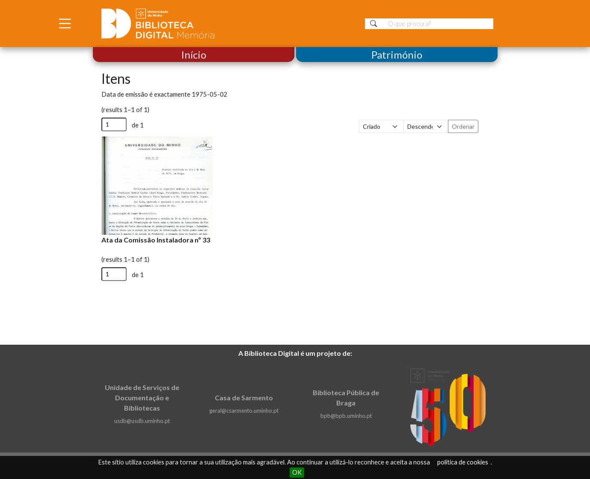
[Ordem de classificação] (425, 126)
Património (396, 54)
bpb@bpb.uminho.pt (346, 415)
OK (297, 472)
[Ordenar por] (381, 126)
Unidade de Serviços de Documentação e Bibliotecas (142, 397)
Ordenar (463, 126)
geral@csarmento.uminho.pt (244, 410)
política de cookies (462, 462)
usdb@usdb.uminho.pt (142, 420)
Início (193, 54)
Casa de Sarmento (244, 397)
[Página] (114, 124)
